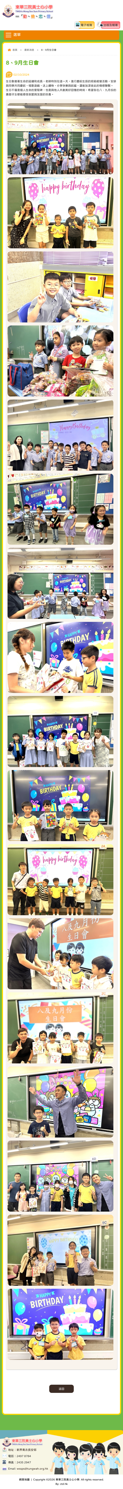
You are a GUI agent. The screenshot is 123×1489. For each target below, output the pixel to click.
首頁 (14, 50)
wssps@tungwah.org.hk (32, 1468)
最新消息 (29, 50)
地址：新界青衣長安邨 (22, 1449)
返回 (61, 1388)
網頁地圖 (24, 1479)
